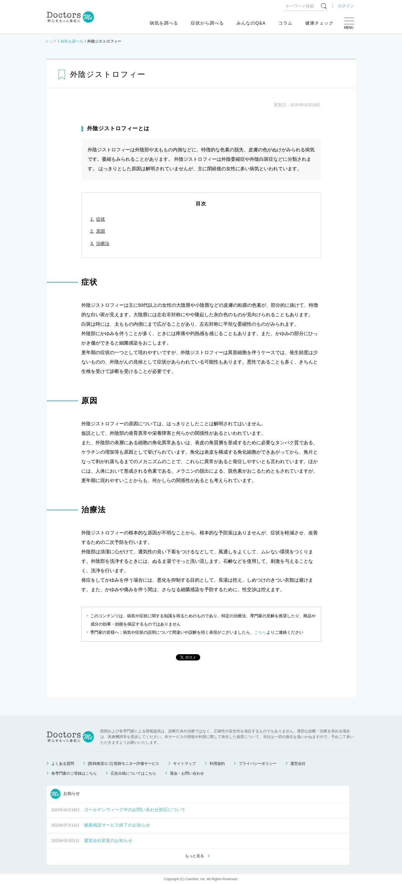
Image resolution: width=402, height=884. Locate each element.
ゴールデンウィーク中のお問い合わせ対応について (134, 809)
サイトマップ (184, 763)
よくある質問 (62, 763)
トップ (50, 41)
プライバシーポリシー (258, 763)
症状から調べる (207, 23)
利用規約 (217, 763)
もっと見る (194, 856)
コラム (285, 23)
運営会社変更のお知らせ (108, 840)
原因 (100, 231)
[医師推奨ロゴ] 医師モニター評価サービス (123, 763)
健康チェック (319, 23)
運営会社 (298, 763)
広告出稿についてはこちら (133, 773)
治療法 (102, 243)
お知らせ (65, 794)
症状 (100, 219)
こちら (260, 632)
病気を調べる (164, 23)
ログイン (346, 5)
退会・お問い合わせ (187, 773)
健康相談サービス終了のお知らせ (117, 825)
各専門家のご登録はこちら (74, 773)
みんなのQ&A (251, 23)
